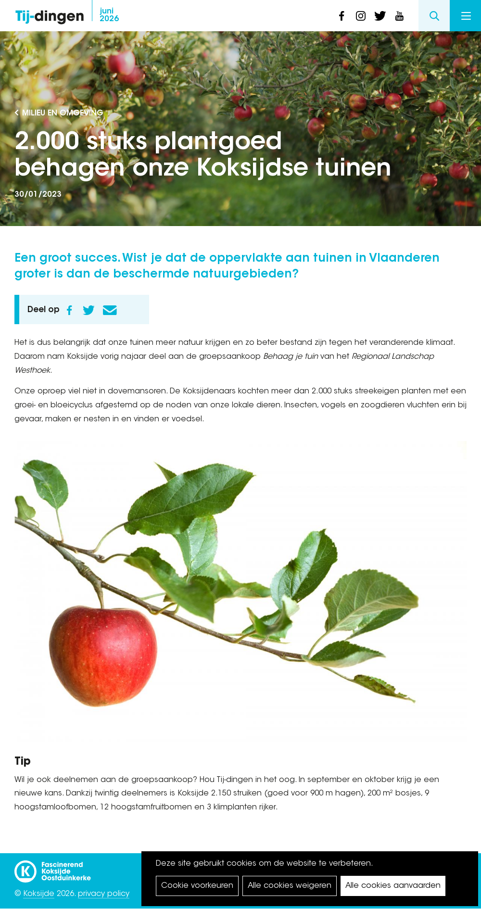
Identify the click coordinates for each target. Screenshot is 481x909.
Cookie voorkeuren (197, 886)
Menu (466, 16)
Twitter (88, 310)
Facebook (69, 310)
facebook (341, 16)
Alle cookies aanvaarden (393, 886)
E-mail (109, 310)
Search (434, 15)
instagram (360, 16)
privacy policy (103, 894)
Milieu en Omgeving (62, 113)
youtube (399, 16)
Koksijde (38, 894)
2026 (109, 15)
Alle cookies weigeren (289, 886)
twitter (380, 16)
